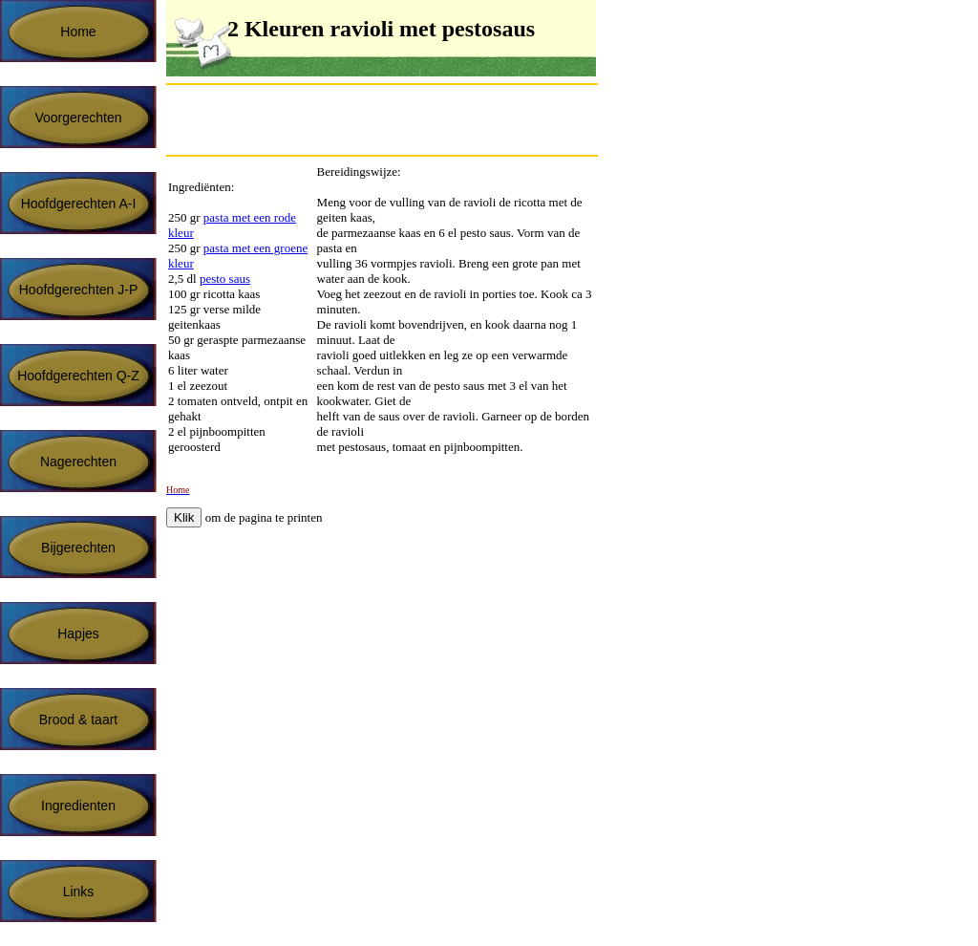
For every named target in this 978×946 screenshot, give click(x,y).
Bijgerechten (78, 547)
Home (78, 31)
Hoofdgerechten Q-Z (78, 375)
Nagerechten (78, 461)
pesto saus (225, 278)
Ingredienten (78, 805)
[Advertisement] (389, 119)
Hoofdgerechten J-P (78, 289)
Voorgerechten (77, 117)
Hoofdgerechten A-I (79, 203)
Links (79, 891)
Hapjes (78, 633)
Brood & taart (78, 719)
